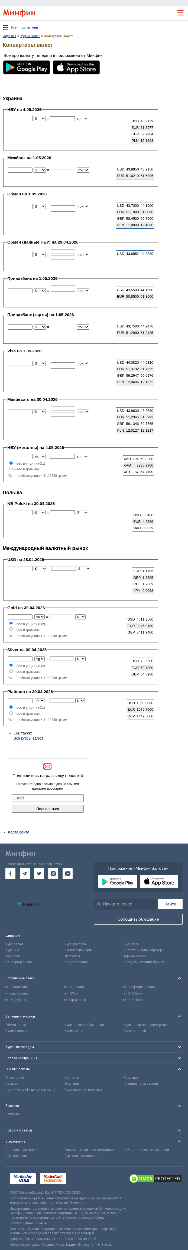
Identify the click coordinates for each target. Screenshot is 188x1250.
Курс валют (14, 944)
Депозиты (72, 956)
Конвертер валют (18, 962)
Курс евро (131, 944)
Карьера (11, 1083)
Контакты (71, 1078)
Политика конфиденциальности (30, 1089)
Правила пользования (141, 1083)
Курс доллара (75, 944)
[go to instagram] (53, 873)
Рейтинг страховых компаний (146, 1150)
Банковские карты (78, 950)
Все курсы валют (28, 738)
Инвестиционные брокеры (144, 950)
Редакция (131, 1078)
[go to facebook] (10, 873)
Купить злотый (135, 1031)
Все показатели (24, 28)
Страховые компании (81, 1156)
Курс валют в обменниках (84, 1025)
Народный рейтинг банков (144, 962)
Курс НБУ (12, 950)
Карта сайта (18, 832)
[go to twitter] (39, 873)
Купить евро (73, 1031)
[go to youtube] (68, 873)
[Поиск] (170, 904)
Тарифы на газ (135, 956)
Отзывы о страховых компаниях (89, 1150)
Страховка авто (17, 1156)
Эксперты (72, 1083)
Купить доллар (16, 1031)
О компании (14, 1078)
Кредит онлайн (76, 962)
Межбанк (12, 956)
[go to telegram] (25, 873)
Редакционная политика (83, 1089)
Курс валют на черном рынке (146, 1025)
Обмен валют (15, 1025)
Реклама (12, 1114)
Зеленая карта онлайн (22, 1150)
